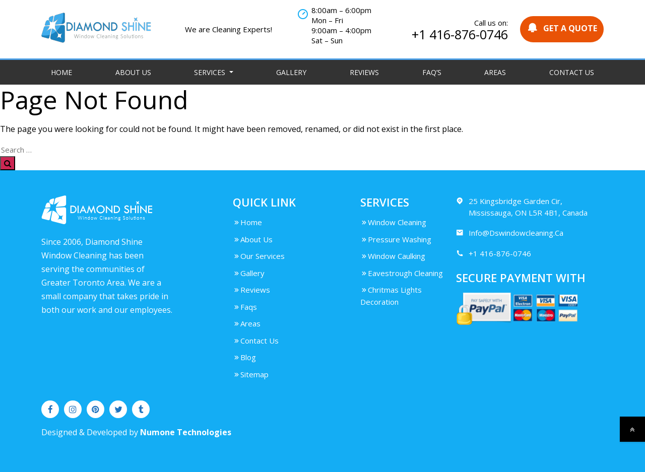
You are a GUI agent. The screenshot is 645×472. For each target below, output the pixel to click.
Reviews (364, 72)
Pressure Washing (395, 239)
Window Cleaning (393, 222)
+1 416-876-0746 (460, 34)
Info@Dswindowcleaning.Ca (509, 233)
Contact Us (571, 72)
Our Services (259, 256)
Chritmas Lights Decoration (391, 296)
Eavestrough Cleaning (401, 273)
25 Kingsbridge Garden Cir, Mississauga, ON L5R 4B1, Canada (522, 206)
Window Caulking (392, 256)
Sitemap (251, 374)
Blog (244, 357)
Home (61, 72)
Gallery (291, 72)
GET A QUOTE (562, 28)
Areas (495, 72)
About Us (133, 72)
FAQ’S (431, 72)
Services (210, 72)
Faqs (245, 307)
